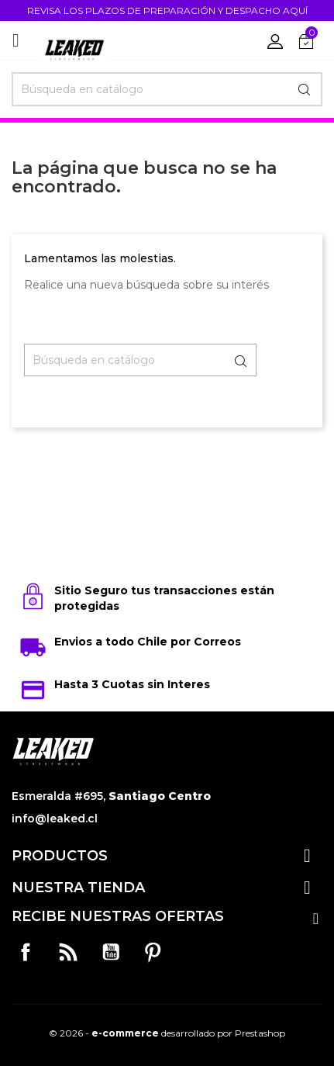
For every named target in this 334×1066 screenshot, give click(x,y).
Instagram (195, 952)
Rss (68, 952)
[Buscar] (167, 89)
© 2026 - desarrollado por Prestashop (167, 1033)
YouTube (110, 952)
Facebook (25, 952)
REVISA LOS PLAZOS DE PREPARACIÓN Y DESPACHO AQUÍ (167, 10)
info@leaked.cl (55, 818)
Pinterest (152, 952)
